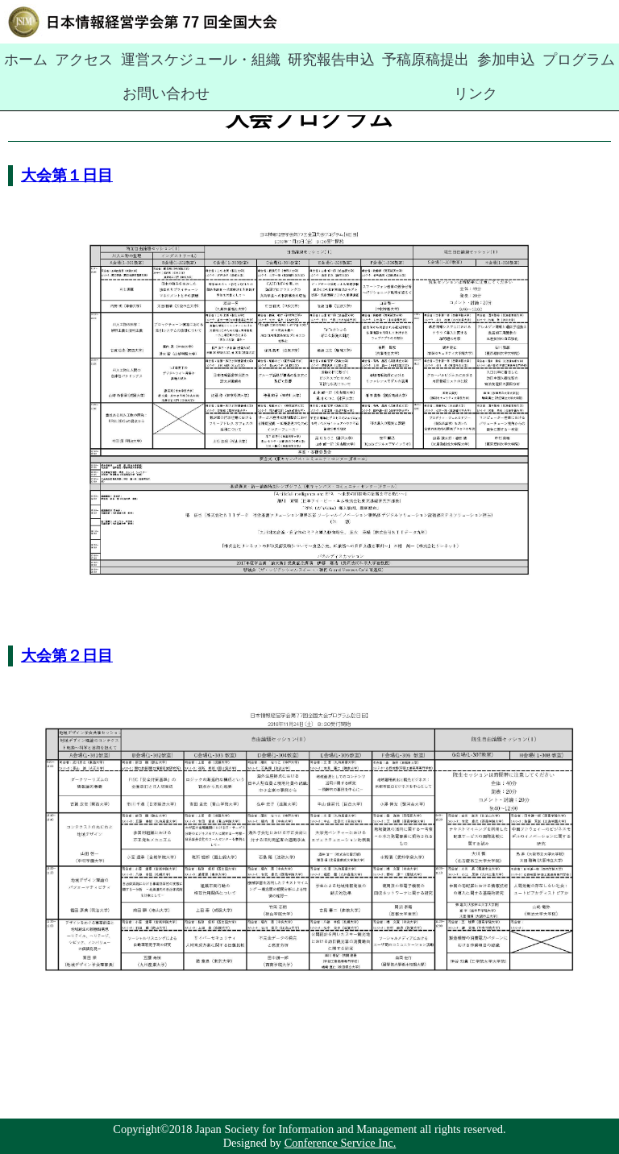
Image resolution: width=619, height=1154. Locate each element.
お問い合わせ (538, 58)
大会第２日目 (67, 655)
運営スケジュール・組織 (163, 58)
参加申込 (408, 58)
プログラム (467, 58)
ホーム (21, 58)
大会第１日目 (67, 175)
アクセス (69, 58)
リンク (598, 58)
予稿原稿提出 (343, 58)
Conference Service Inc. (341, 1142)
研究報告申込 (267, 58)
